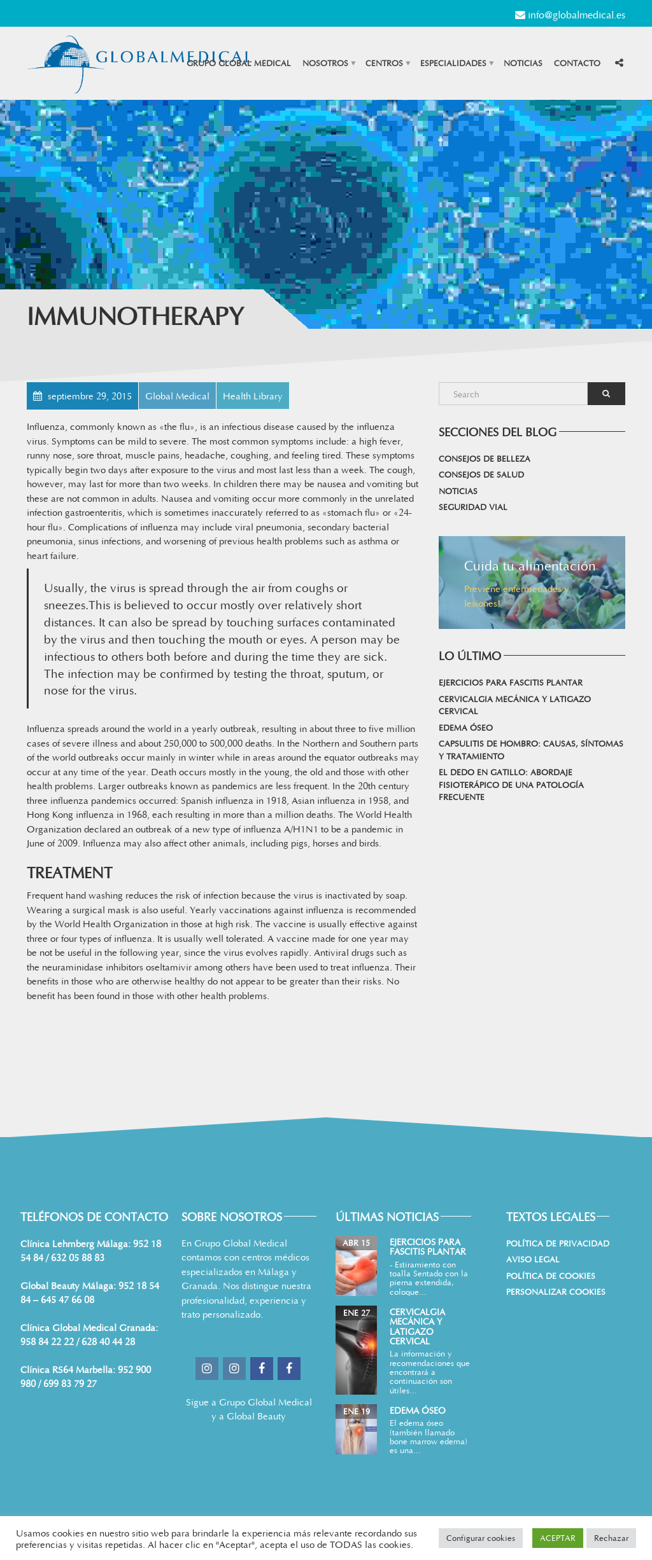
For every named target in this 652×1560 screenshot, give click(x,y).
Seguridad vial (473, 507)
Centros (384, 63)
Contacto (577, 63)
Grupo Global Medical (239, 63)
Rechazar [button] (611, 1537)
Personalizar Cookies (556, 1291)
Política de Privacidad (557, 1243)
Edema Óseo (466, 727)
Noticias (523, 63)
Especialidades (453, 63)
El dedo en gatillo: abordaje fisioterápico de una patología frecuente (511, 784)
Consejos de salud (481, 474)
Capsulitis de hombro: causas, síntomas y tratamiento (531, 750)
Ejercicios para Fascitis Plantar (511, 682)
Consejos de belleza (484, 458)
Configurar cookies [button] (480, 1537)
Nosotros (325, 63)
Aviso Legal (533, 1259)
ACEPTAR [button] (558, 1537)
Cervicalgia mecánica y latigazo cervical (515, 705)
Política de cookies (550, 1275)
